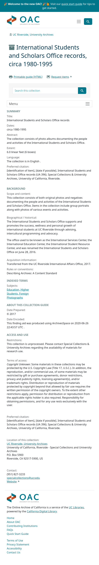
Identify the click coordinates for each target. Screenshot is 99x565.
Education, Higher (18, 289)
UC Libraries (76, 507)
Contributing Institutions (22, 526)
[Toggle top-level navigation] (78, 22)
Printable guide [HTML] (28, 77)
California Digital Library (42, 511)
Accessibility (14, 548)
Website (12, 481)
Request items (60, 77)
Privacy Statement (18, 544)
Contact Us (13, 552)
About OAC (13, 522)
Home (10, 518)
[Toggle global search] (88, 22)
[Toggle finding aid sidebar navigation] (49, 104)
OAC (23, 20)
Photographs (15, 297)
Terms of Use (15, 540)
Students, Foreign (18, 293)
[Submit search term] (82, 90)
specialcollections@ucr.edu (23, 478)
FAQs (10, 530)
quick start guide (71, 4)
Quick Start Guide (18, 534)
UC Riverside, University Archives (33, 34)
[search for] (45, 90)
